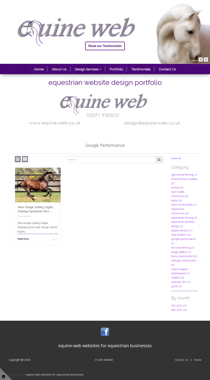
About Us (59, 69)
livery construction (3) (184, 256)
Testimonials (141, 69)
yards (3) (176, 286)
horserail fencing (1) (183, 247)
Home (39, 69)
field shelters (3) (181, 234)
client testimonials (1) (184, 204)
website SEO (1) (181, 282)
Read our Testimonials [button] (20, 46)
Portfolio (116, 69)
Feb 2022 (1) (179, 305)
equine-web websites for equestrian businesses (55, 374)
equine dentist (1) (181, 230)
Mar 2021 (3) (179, 309)
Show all (176, 158)
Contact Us (167, 69)
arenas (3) (177, 187)
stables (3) (177, 277)
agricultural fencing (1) (184, 174)
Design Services (87, 69)
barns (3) (176, 200)
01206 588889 (104, 359)
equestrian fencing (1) (184, 217)
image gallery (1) (181, 252)
